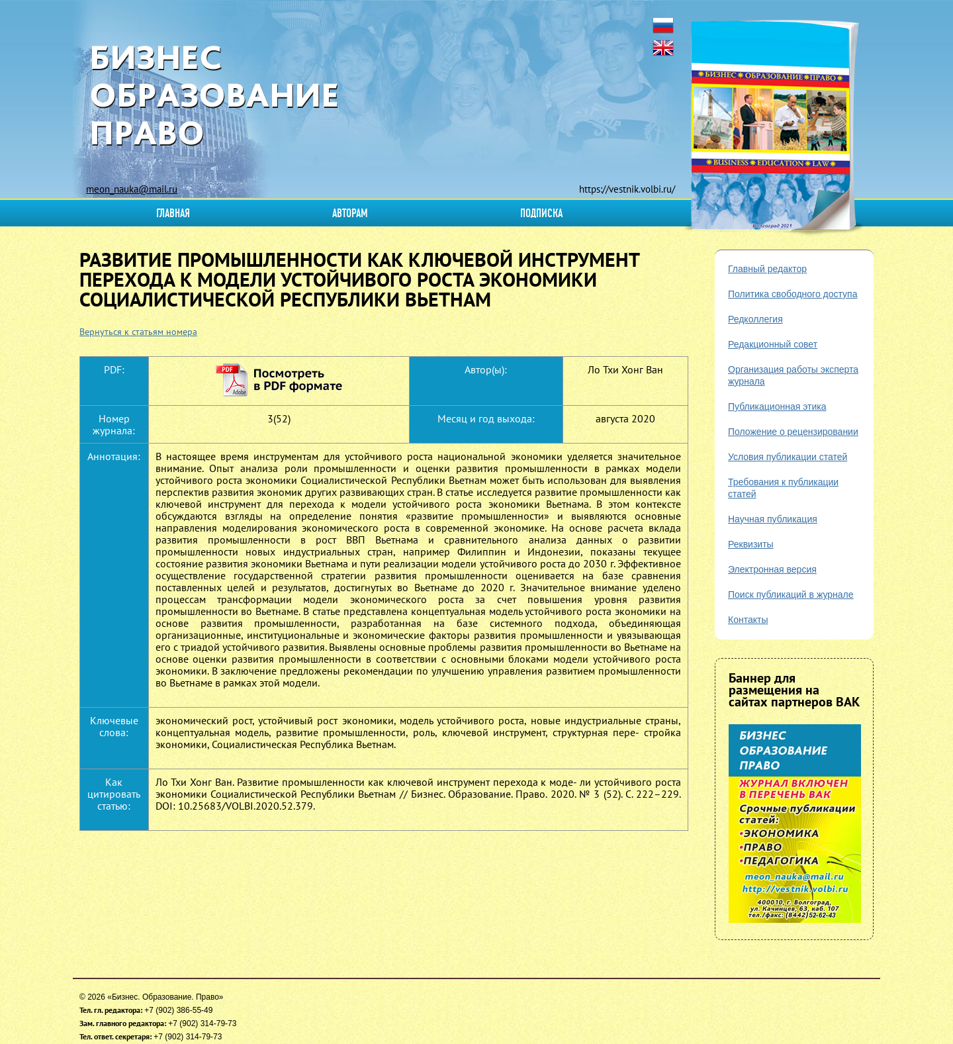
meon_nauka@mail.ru (131, 189)
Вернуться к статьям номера (138, 332)
